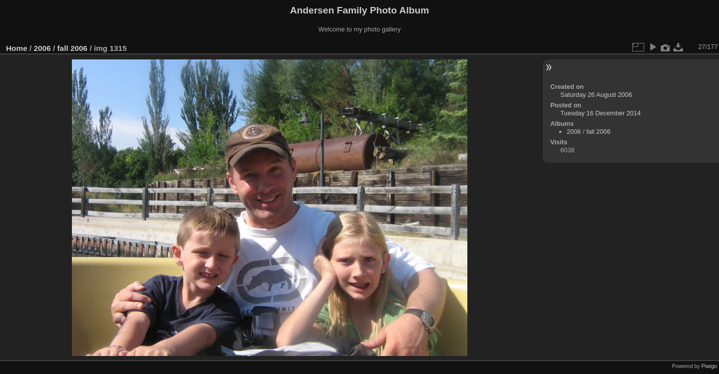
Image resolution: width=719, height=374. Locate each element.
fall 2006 (72, 48)
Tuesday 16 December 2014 (600, 113)
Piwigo (709, 366)
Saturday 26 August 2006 (596, 94)
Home (16, 48)
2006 (42, 48)
